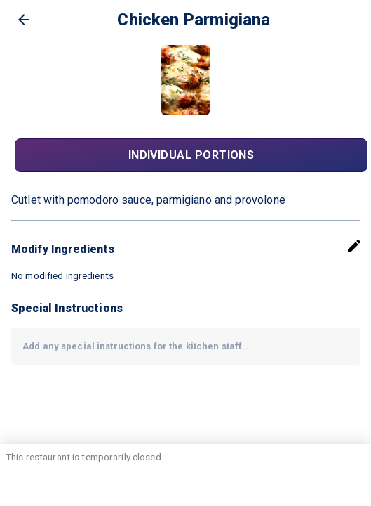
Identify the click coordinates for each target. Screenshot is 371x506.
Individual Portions (191, 155)
